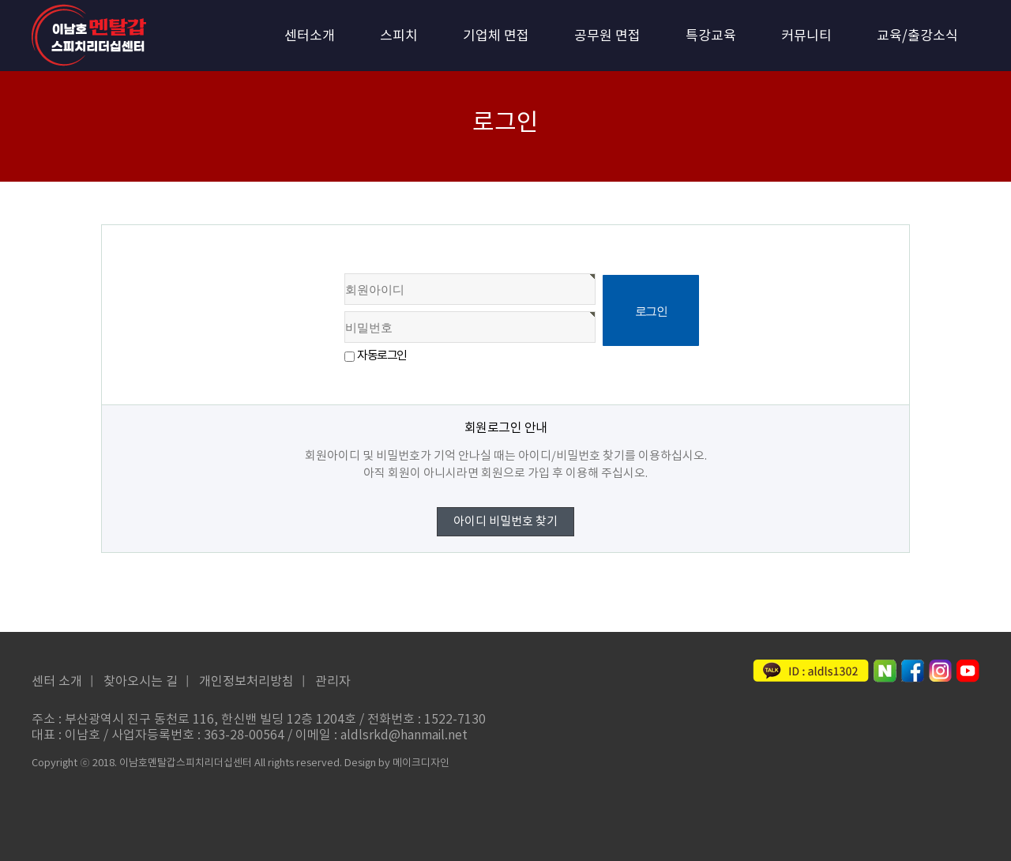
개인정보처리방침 (246, 682)
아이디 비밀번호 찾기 (505, 521)
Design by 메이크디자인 (396, 763)
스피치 (399, 36)
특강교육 (711, 36)
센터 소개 (57, 682)
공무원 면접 (607, 36)
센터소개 (309, 36)
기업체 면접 (496, 36)
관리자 (333, 682)
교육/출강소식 (917, 36)
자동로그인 (382, 356)
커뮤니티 (806, 36)
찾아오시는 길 (140, 682)
